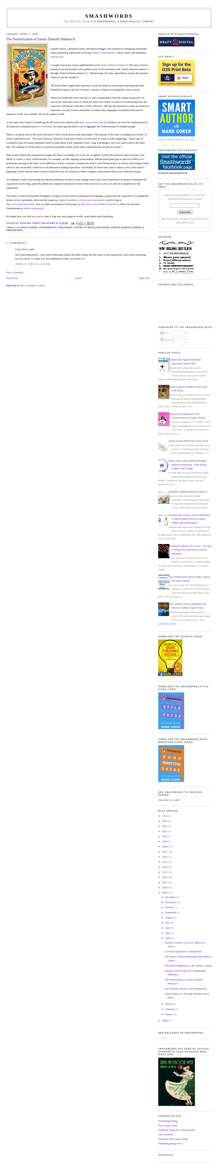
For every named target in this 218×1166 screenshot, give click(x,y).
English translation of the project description (81, 200)
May (168, 932)
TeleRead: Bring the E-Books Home (176, 1129)
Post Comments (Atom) (32, 285)
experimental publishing (55, 227)
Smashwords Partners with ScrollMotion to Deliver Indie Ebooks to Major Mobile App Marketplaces (189, 519)
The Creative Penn (167, 1125)
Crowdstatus (45, 126)
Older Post (144, 278)
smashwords (14, 230)
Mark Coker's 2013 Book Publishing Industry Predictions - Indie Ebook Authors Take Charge (187, 464)
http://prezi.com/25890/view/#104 (98, 204)
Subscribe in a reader (169, 799)
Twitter (95, 52)
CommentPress (107, 52)
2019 (165, 841)
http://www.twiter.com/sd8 (93, 122)
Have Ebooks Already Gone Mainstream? (186, 988)
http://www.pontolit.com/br (20, 204)
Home (78, 278)
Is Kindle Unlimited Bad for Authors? (187, 491)
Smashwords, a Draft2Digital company (125, 21)
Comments (168, 339)
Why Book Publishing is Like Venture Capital (188, 965)
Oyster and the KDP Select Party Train (188, 440)
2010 (165, 887)
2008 (165, 1020)
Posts (165, 333)
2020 (165, 836)
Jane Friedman (165, 1134)
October (169, 907)
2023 (165, 821)
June (168, 927)
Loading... (163, 1037)
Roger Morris (22, 249)
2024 (165, 815)
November (171, 902)
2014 (165, 867)
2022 (165, 826)
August (169, 917)
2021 (165, 831)
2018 (165, 846)
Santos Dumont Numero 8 (127, 227)
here (83, 258)
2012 (165, 877)
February (170, 1009)
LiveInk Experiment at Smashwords (183, 951)
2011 (165, 882)
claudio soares (27, 227)
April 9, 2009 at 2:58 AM (32, 263)
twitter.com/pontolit (34, 208)
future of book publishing (92, 227)
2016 (165, 856)
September (171, 912)
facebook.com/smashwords (172, 172)
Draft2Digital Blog (168, 1121)
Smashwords (56, 56)
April (168, 938)
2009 (165, 892)
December (170, 897)
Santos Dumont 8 (114, 65)
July (167, 922)
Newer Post (12, 278)
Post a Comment (14, 272)
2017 (165, 851)
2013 (165, 872)
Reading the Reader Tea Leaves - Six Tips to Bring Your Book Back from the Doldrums (189, 549)
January (169, 1014)
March (169, 1003)
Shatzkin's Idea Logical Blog (173, 1138)
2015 (165, 861)
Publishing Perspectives (170, 1143)
